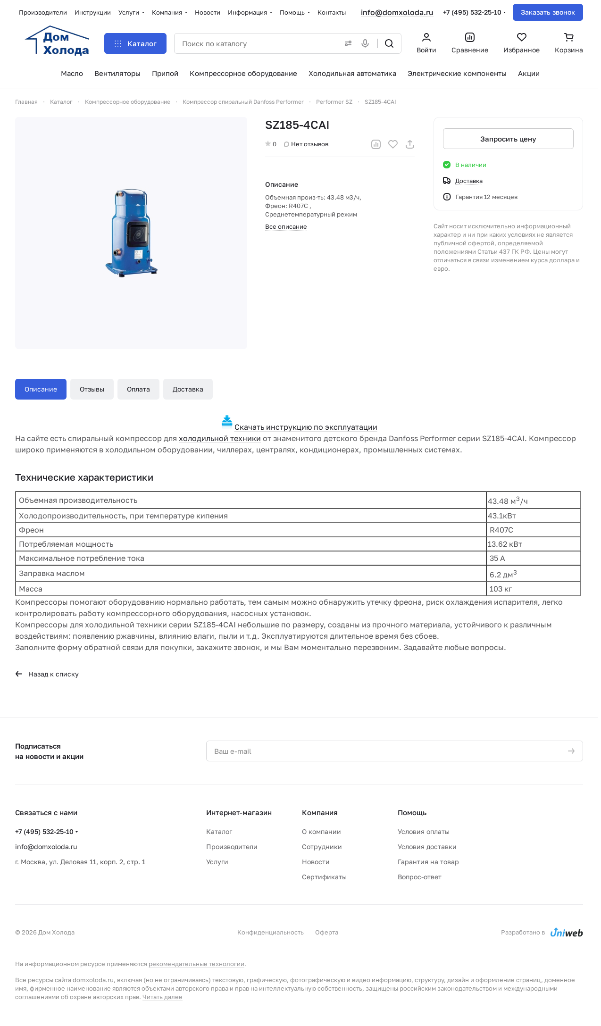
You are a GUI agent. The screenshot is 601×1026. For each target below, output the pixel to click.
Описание (41, 389)
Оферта (326, 932)
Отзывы (92, 389)
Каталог (219, 831)
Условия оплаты (424, 831)
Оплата (138, 389)
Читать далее (162, 997)
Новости (316, 862)
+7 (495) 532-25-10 (472, 12)
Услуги (217, 862)
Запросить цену (508, 138)
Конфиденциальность (270, 932)
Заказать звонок (548, 12)
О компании (321, 831)
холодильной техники (220, 438)
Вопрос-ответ (420, 877)
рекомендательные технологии (196, 964)
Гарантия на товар (428, 862)
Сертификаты (324, 877)
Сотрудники (322, 846)
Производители (232, 846)
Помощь (412, 812)
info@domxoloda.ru (397, 12)
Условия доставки (427, 846)
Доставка (188, 389)
